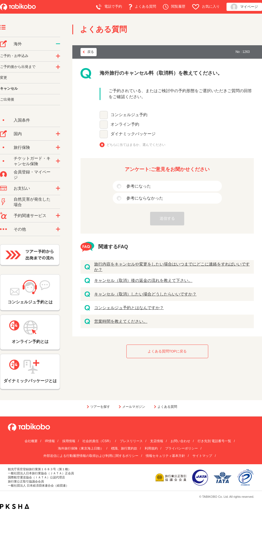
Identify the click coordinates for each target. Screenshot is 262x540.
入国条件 (22, 120)
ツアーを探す (100, 407)
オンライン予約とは (30, 332)
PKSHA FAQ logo (14, 506)
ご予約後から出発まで (17, 67)
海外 (18, 43)
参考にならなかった (144, 198)
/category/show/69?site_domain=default (58, 161)
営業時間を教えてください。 (120, 321)
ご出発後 (7, 99)
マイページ (244, 7)
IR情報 (50, 441)
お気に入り (206, 7)
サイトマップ (202, 456)
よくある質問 (142, 7)
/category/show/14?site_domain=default (58, 56)
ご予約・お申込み (14, 56)
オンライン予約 (125, 124)
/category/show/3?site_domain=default (58, 229)
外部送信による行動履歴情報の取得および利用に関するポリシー (90, 456)
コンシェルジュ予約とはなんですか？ (129, 307)
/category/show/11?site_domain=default (58, 215)
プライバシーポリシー (181, 448)
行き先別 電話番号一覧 (214, 441)
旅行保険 (22, 147)
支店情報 (156, 441)
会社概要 (31, 441)
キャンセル (9, 88)
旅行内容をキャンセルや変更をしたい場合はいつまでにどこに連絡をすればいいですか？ (172, 267)
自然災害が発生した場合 (32, 202)
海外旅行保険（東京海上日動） (81, 448)
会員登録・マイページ (32, 175)
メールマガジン (133, 407)
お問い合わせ (180, 441)
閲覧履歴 (174, 7)
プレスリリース (131, 441)
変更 (3, 78)
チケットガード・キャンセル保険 (32, 161)
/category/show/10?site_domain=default (58, 147)
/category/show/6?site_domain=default (58, 67)
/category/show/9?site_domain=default (58, 188)
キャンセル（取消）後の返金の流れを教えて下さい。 (143, 280)
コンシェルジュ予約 (129, 114)
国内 (18, 133)
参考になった (138, 186)
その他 (20, 229)
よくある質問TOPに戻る (167, 351)
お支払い (22, 188)
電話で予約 (109, 7)
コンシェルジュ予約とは (30, 292)
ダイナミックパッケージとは (30, 371)
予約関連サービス (30, 215)
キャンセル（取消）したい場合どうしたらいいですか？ (145, 294)
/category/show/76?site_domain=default (58, 44)
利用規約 (151, 448)
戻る (90, 52)
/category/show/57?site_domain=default (58, 134)
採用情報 (68, 441)
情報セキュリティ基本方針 (165, 456)
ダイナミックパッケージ (133, 133)
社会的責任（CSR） (97, 441)
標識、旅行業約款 (124, 448)
